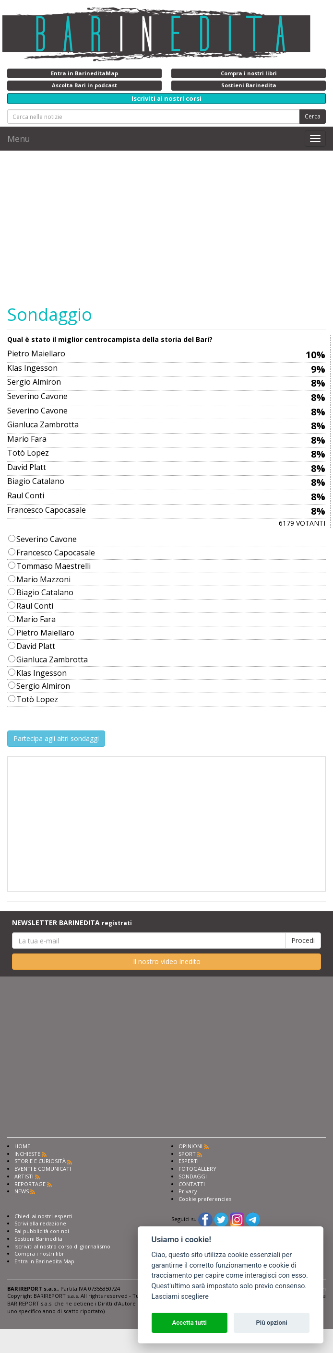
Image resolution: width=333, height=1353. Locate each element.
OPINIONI (190, 1146)
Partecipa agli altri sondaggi (56, 738)
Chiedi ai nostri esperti (43, 1216)
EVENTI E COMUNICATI (42, 1168)
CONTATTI (191, 1184)
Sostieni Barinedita (38, 1238)
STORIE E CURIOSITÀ (40, 1161)
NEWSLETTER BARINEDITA (72, 922)
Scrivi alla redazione (40, 1223)
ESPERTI (188, 1161)
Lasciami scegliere (180, 1297)
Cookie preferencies (204, 1198)
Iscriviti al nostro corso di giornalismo (62, 1246)
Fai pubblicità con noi (41, 1231)
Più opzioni (271, 1322)
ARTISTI (24, 1176)
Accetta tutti (189, 1322)
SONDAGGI (192, 1176)
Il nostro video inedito (167, 961)
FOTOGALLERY (197, 1168)
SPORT (187, 1153)
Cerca (313, 116)
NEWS (21, 1191)
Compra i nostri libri (40, 1253)
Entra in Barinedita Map (44, 1261)
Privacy (187, 1191)
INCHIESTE (27, 1153)
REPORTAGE (30, 1184)
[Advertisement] (170, 227)
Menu (18, 138)
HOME (22, 1146)
